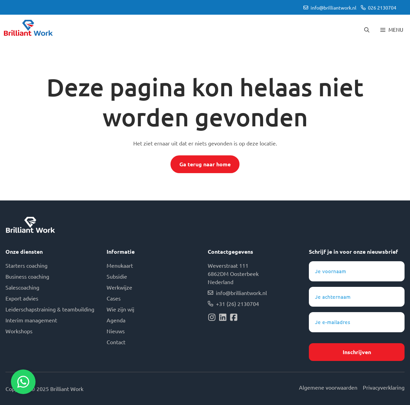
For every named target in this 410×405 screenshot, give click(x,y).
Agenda (116, 320)
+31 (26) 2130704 (237, 303)
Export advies (21, 298)
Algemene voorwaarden (328, 387)
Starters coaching (26, 265)
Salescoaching (22, 287)
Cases (114, 298)
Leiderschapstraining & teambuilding (49, 309)
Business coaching (27, 276)
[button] (367, 30)
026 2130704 (382, 7)
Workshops (18, 330)
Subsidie (117, 276)
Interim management (31, 320)
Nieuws (116, 330)
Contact (116, 341)
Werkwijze (119, 287)
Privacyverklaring (384, 387)
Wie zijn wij (120, 309)
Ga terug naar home (205, 164)
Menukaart (120, 265)
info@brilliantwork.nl (333, 7)
